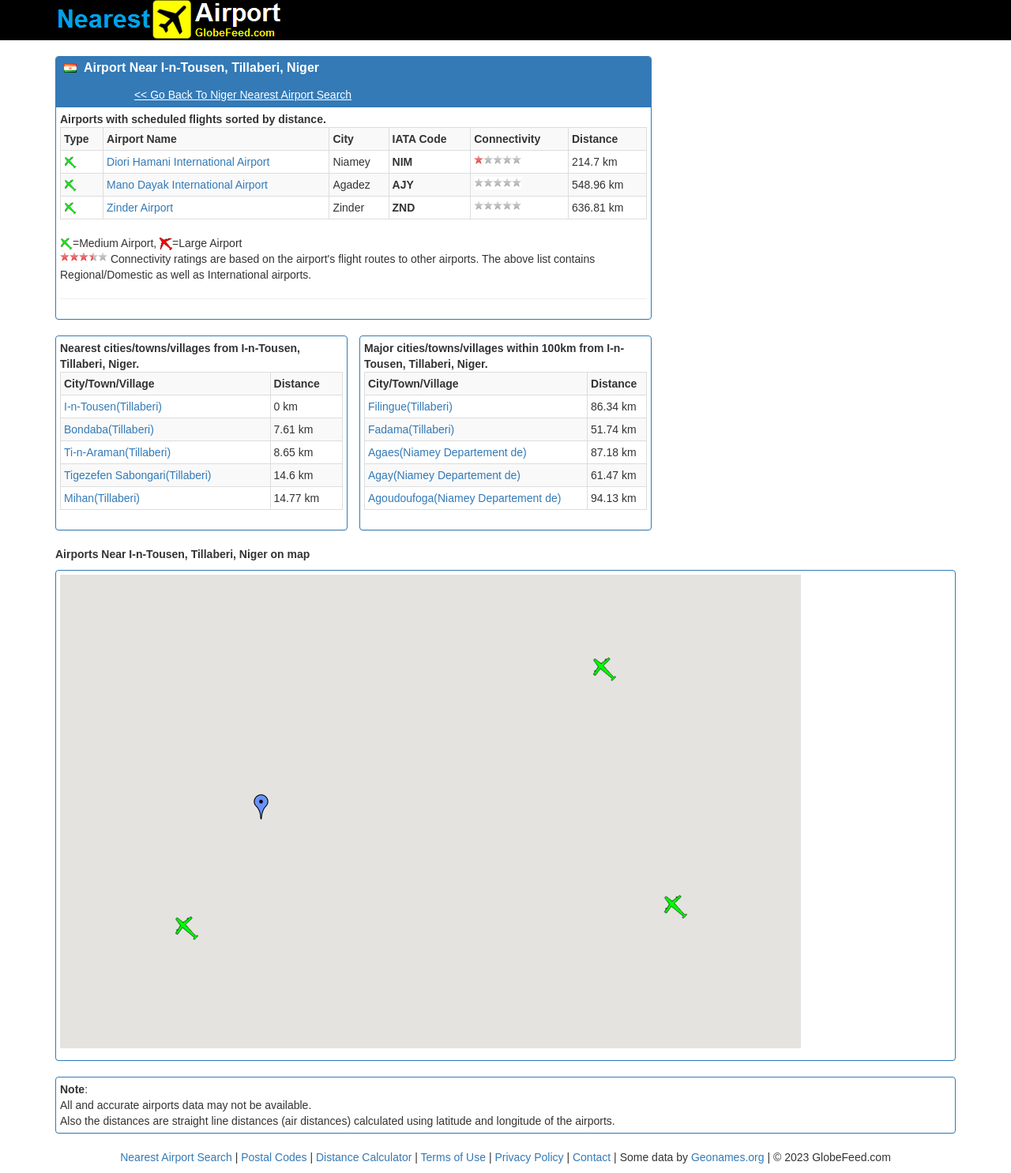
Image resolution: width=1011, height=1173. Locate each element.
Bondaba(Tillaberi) (109, 429)
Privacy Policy (530, 1157)
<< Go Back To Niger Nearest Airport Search (242, 94)
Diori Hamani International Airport (188, 162)
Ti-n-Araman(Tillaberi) (117, 452)
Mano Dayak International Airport (187, 184)
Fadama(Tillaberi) (411, 429)
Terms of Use (455, 1157)
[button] (186, 928)
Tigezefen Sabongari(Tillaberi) (138, 475)
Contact (592, 1157)
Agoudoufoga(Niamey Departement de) (464, 498)
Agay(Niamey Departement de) (444, 475)
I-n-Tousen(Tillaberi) (113, 406)
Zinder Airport (140, 207)
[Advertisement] (809, 166)
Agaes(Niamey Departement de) (447, 452)
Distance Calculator (364, 1157)
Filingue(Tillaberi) (410, 406)
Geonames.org (728, 1157)
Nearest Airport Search (176, 1157)
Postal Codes (273, 1157)
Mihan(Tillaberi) (102, 498)
